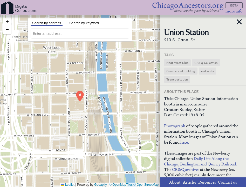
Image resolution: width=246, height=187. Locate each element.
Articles (189, 182)
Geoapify (100, 184)
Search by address (46, 23)
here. (184, 142)
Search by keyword (84, 23)
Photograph (174, 126)
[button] (80, 96)
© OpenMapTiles (121, 184)
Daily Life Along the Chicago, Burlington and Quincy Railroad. (200, 161)
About (175, 182)
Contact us (227, 182)
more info (234, 11)
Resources (207, 182)
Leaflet (67, 184)
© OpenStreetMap (146, 184)
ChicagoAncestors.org (187, 5)
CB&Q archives (185, 169)
